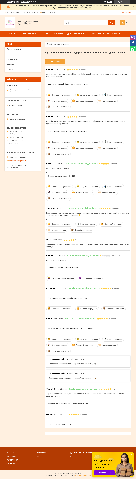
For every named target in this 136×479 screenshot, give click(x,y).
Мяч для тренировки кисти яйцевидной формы (67, 298)
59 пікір (109, 2)
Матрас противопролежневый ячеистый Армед (67, 131)
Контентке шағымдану (83, 475)
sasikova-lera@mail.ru (17, 161)
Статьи (10, 70)
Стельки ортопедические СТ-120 (61, 176)
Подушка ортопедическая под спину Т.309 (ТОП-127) (70, 328)
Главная (11, 34)
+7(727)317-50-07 (11, 460)
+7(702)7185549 (10, 463)
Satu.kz (79, 473)
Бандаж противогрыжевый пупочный (63, 268)
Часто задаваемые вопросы (105, 34)
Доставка (74, 457)
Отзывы (40, 457)
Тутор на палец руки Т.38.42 (60, 424)
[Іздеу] (111, 22)
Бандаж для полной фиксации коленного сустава (68, 84)
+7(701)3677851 (10, 457)
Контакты (58, 34)
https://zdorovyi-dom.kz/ (18, 157)
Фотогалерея (12, 59)
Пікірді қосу (55, 61)
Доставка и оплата (76, 34)
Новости (10, 65)
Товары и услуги (27, 34)
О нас (45, 34)
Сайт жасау (25, 2)
